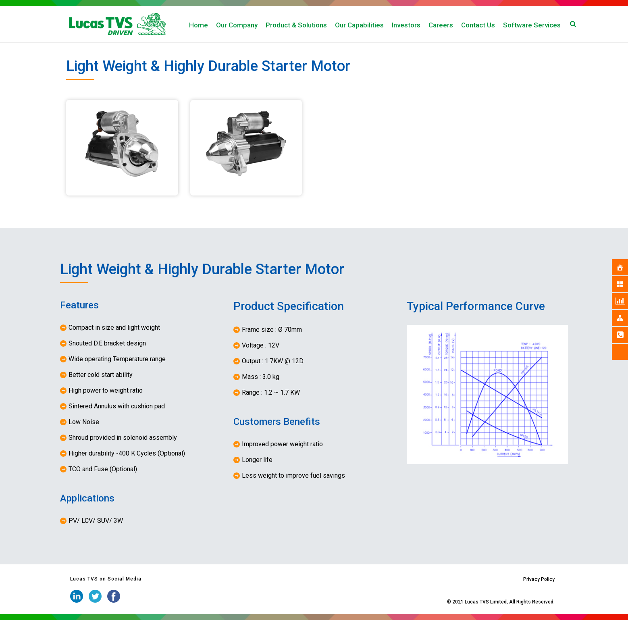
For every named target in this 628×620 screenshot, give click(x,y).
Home (198, 25)
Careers (440, 25)
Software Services (532, 25)
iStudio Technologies (422, 602)
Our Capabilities (359, 25)
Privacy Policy (539, 579)
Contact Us (478, 25)
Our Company (237, 25)
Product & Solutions (296, 25)
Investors (406, 25)
